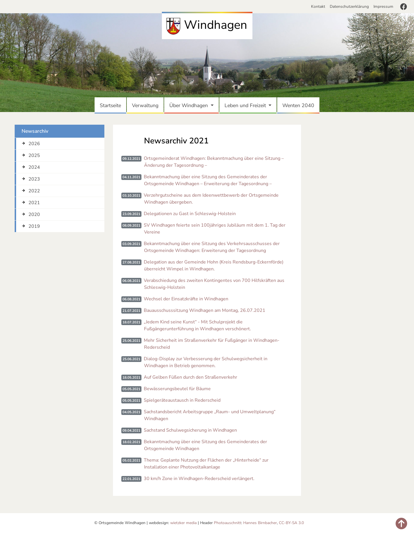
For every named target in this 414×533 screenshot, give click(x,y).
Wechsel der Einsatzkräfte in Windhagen (186, 299)
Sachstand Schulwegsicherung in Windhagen (190, 430)
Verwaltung (146, 105)
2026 (34, 144)
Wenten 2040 (299, 105)
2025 (34, 155)
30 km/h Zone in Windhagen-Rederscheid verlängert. (199, 478)
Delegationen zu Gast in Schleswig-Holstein (190, 213)
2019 (34, 226)
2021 (34, 203)
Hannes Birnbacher (260, 523)
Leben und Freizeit (246, 105)
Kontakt (319, 6)
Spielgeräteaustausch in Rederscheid (182, 400)
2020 (34, 214)
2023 (34, 179)
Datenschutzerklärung (349, 6)
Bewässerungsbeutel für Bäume (177, 389)
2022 (34, 191)
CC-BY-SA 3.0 (291, 523)
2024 (34, 167)
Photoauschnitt (227, 523)
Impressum (383, 6)
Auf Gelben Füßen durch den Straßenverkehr (190, 377)
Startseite (111, 105)
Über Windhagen (189, 105)
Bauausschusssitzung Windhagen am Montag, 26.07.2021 (204, 310)
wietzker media (183, 523)
